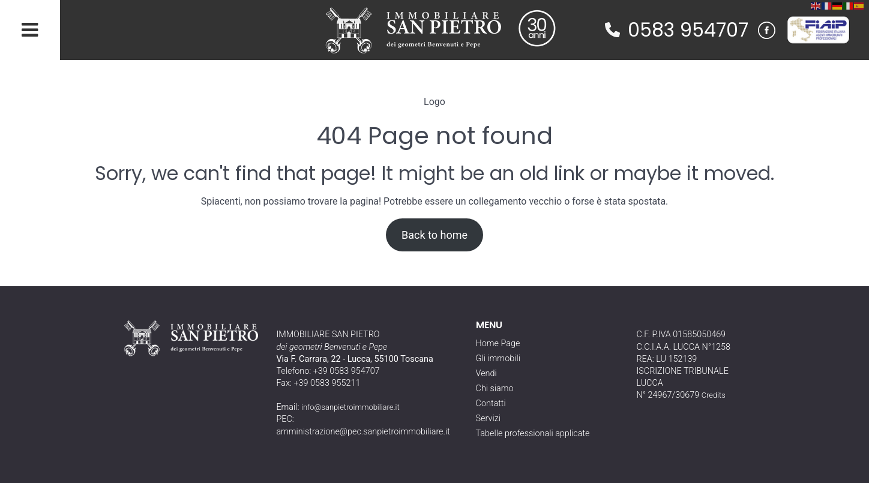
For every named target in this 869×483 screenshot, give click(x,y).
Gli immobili (498, 358)
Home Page (498, 343)
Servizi (488, 418)
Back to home (434, 235)
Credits (714, 395)
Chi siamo (495, 388)
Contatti (491, 403)
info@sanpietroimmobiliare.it (350, 407)
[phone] (612, 29)
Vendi (486, 373)
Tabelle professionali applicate (533, 433)
